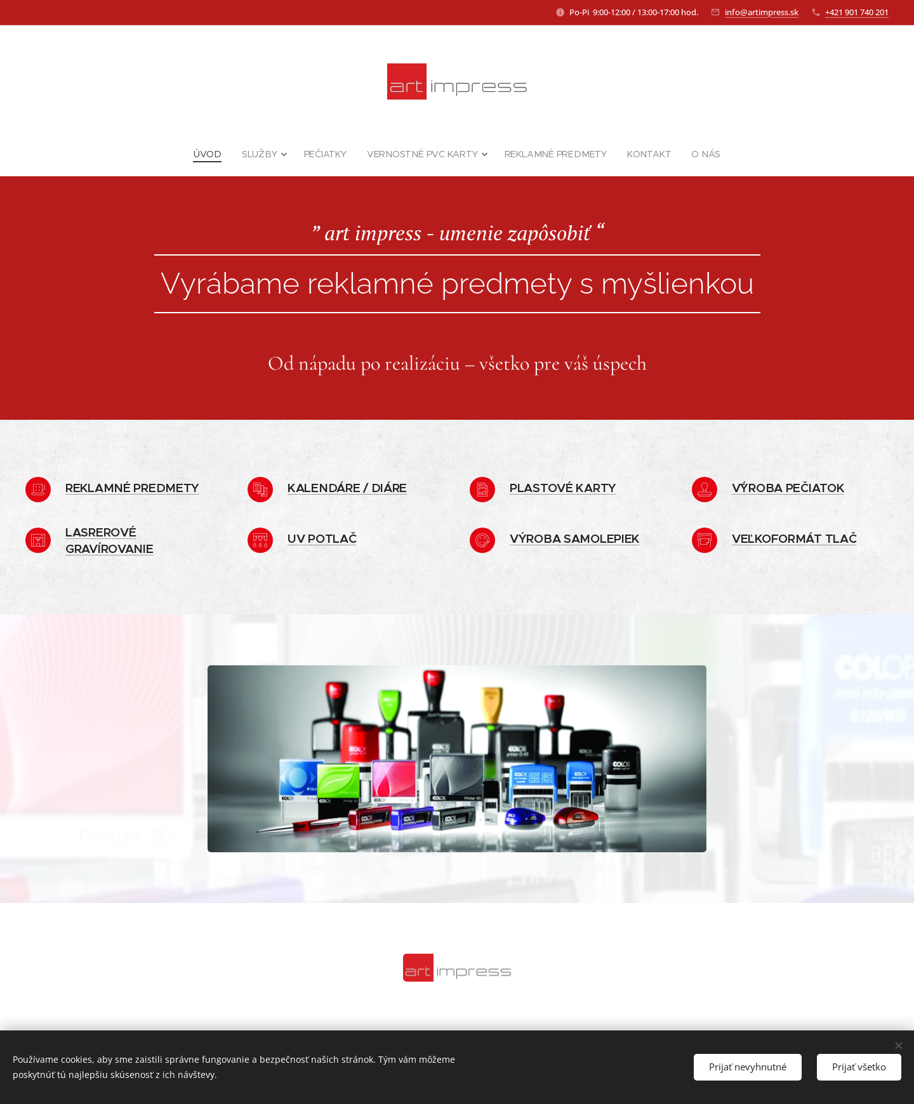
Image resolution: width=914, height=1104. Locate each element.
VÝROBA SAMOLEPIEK (574, 538)
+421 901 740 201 (857, 12)
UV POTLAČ (322, 538)
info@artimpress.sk (761, 12)
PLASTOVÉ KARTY (563, 487)
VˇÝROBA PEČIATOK (788, 487)
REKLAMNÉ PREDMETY (132, 487)
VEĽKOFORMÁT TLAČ (794, 538)
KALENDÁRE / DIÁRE (347, 487)
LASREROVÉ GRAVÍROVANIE (109, 540)
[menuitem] (215, 154)
